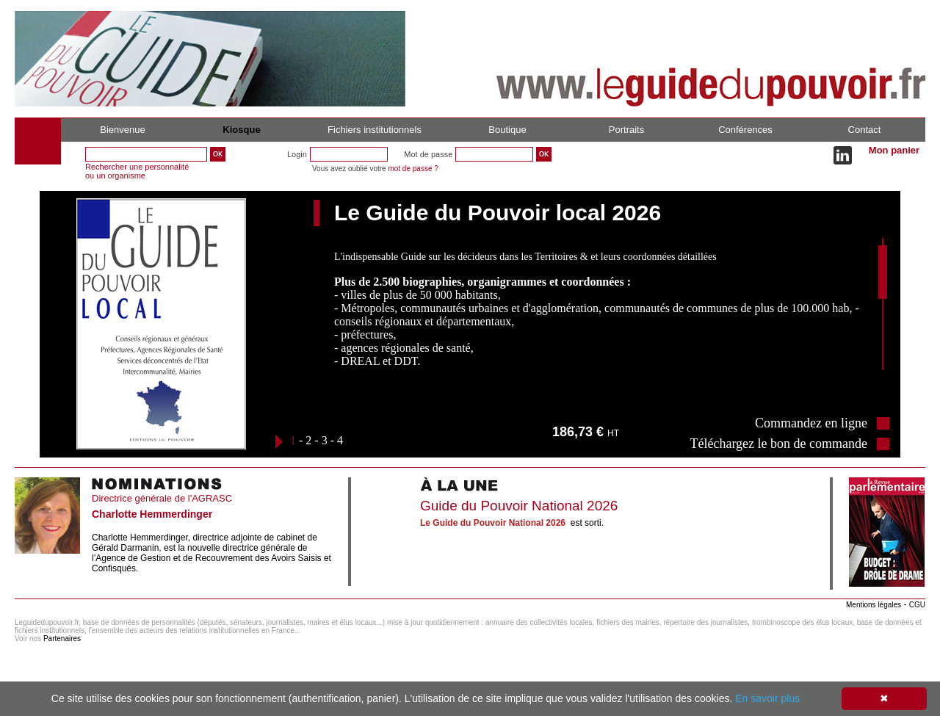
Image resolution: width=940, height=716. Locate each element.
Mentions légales (873, 605)
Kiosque (241, 129)
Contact (864, 129)
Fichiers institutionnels (375, 129)
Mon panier (894, 150)
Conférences (745, 129)
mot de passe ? (413, 168)
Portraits (626, 129)
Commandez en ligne (811, 423)
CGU (917, 605)
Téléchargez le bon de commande (778, 443)
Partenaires (62, 638)
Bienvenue (122, 129)
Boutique (507, 129)
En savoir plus (767, 698)
